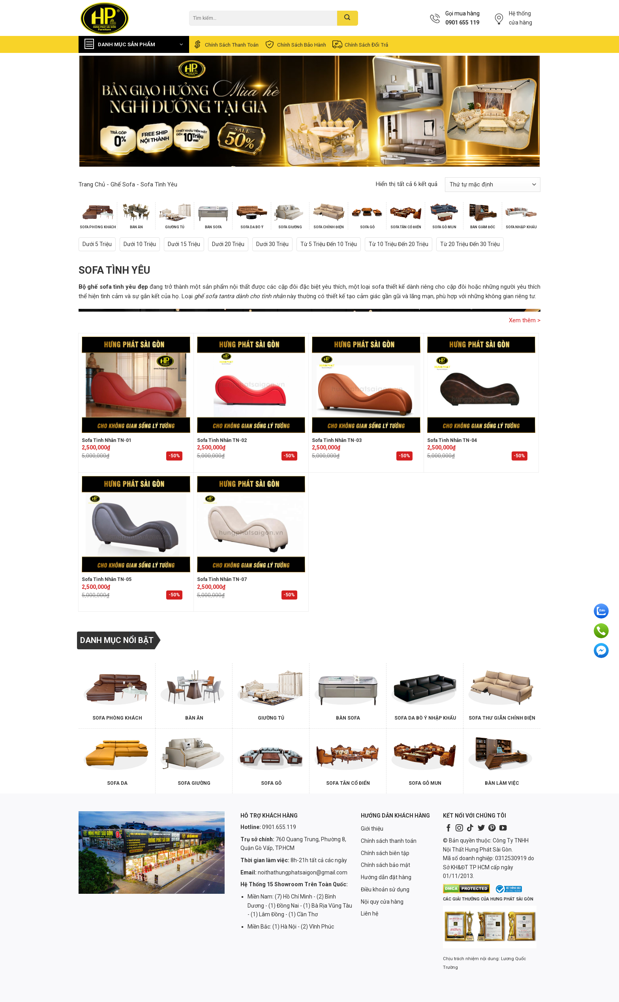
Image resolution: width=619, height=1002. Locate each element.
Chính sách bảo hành (295, 44)
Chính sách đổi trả (360, 44)
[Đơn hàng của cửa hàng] (492, 184)
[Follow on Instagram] (459, 828)
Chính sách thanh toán (225, 44)
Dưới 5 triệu (97, 244)
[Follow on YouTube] (502, 828)
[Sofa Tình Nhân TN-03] (366, 385)
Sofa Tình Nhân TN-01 (106, 440)
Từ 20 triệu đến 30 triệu (470, 244)
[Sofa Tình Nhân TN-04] (481, 385)
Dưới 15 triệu (184, 244)
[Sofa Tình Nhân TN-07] (251, 524)
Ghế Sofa (123, 184)
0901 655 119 (462, 22)
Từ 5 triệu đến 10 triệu (328, 244)
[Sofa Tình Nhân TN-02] (251, 385)
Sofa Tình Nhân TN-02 (222, 440)
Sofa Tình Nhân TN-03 (337, 440)
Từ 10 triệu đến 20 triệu (398, 244)
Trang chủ (92, 184)
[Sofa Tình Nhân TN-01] (136, 385)
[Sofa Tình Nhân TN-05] (136, 524)
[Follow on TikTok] (470, 828)
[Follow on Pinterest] (491, 828)
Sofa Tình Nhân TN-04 (452, 440)
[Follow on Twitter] (481, 828)
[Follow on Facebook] (448, 828)
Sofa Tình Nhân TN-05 (106, 579)
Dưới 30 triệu (272, 244)
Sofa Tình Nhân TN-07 (222, 579)
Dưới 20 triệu (228, 244)
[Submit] (347, 18)
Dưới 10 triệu (140, 244)
